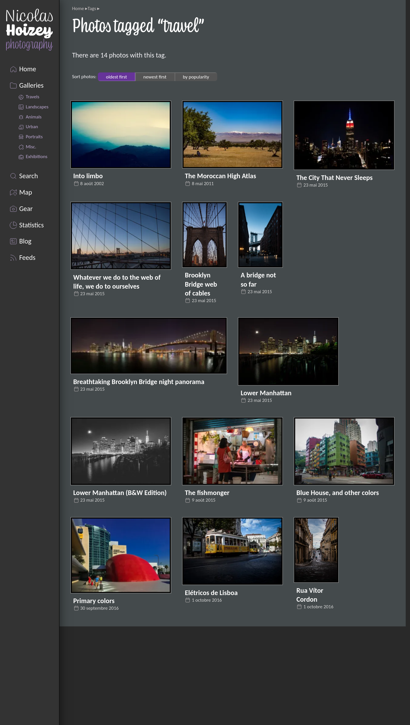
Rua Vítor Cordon (309, 594)
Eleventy (288, 667)
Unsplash (95, 691)
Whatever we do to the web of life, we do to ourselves (117, 281)
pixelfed (94, 679)
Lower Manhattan (266, 393)
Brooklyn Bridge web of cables (201, 284)
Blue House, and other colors (337, 492)
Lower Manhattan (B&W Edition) (120, 492)
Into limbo (88, 176)
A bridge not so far (258, 279)
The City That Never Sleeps (334, 177)
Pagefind (315, 691)
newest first (154, 77)
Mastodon (97, 714)
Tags (91, 8)
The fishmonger (207, 492)
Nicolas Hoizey (290, 655)
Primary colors (94, 601)
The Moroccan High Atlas (220, 176)
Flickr (90, 667)
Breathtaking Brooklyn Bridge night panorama (139, 381)
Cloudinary (322, 679)
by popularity (196, 77)
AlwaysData (294, 702)
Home (78, 8)
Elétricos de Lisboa (211, 592)
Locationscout (102, 702)
